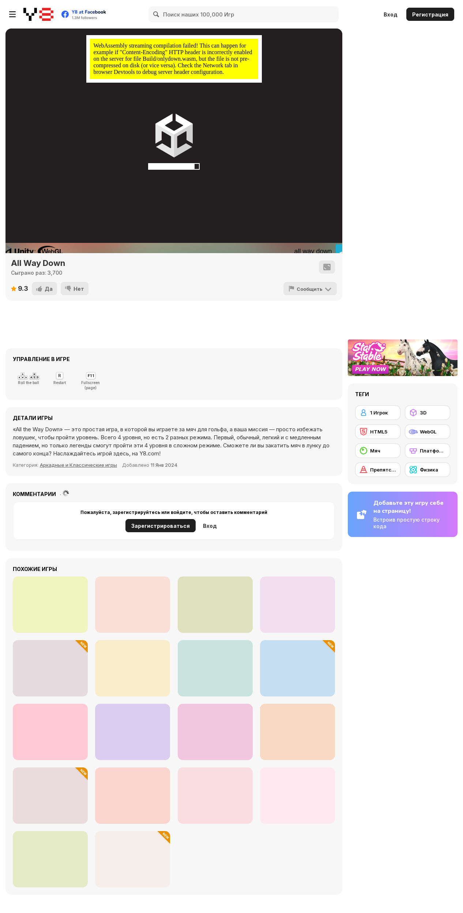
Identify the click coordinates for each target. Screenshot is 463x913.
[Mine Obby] (297, 668)
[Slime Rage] (50, 859)
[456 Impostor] (215, 732)
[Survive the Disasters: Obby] (132, 859)
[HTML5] (377, 431)
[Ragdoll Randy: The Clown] (297, 604)
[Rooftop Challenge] (297, 795)
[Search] (156, 14)
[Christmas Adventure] (50, 604)
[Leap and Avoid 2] (215, 668)
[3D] (427, 412)
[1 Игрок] (377, 412)
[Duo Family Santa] (50, 668)
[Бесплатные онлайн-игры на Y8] (38, 14)
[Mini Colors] (132, 795)
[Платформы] (427, 450)
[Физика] (427, 469)
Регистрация (430, 14)
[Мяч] (377, 450)
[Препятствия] (377, 469)
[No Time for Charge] (132, 732)
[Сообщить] (310, 288)
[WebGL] (427, 431)
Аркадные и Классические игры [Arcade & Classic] (78, 465)
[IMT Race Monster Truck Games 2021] (50, 732)
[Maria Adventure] (132, 604)
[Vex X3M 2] (132, 668)
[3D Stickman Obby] (50, 795)
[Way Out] (297, 732)
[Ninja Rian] (215, 604)
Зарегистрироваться (160, 526)
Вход (391, 14)
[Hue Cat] (215, 795)
